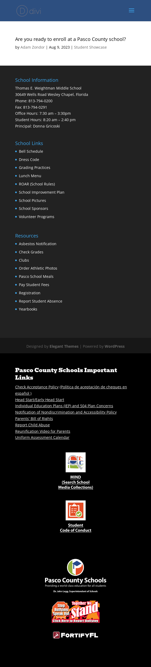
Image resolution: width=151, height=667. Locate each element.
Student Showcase (90, 47)
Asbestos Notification (37, 243)
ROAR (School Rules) (37, 183)
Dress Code (29, 159)
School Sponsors (33, 208)
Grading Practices (34, 167)
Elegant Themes (64, 346)
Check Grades (31, 251)
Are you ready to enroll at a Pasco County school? (70, 39)
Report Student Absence (40, 301)
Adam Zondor (33, 47)
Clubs (24, 260)
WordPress (115, 346)
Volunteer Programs (36, 216)
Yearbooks (28, 309)
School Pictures (32, 200)
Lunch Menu (30, 175)
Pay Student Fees (34, 284)
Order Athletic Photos (38, 268)
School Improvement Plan (41, 192)
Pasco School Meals (36, 276)
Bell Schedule (31, 151)
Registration (29, 292)
